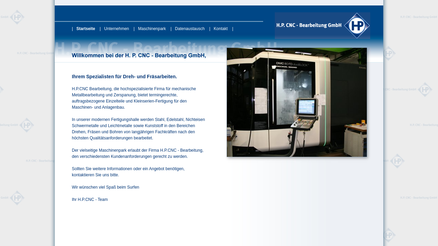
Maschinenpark (152, 28)
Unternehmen (116, 28)
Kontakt (221, 28)
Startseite (85, 28)
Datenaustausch (190, 28)
